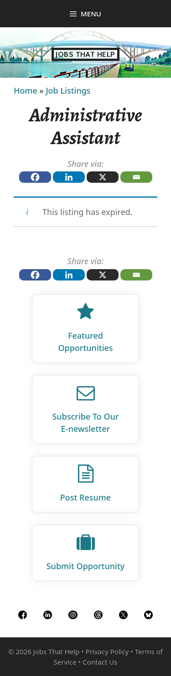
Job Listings (68, 90)
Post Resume (85, 497)
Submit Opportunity (86, 566)
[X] (103, 177)
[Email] (136, 177)
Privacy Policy (107, 651)
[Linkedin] (69, 177)
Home (25, 90)
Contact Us (100, 661)
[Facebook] (35, 177)
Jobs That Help (85, 54)
